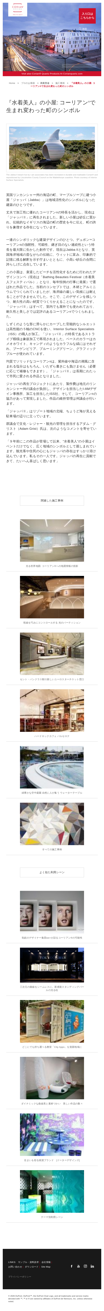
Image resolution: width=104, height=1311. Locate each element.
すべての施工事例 (52, 849)
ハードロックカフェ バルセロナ (52, 736)
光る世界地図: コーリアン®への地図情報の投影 (52, 566)
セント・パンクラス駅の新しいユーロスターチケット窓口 (52, 679)
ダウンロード (32, 1266)
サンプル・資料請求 (28, 1262)
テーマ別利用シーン (52, 1217)
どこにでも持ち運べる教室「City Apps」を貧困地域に (52, 1047)
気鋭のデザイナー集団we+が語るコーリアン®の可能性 (52, 938)
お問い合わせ (15, 1266)
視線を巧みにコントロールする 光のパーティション (52, 622)
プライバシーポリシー (19, 1276)
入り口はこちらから (87, 15)
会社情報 (46, 1262)
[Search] (88, 29)
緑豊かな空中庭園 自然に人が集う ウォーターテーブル (52, 793)
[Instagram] (85, 1266)
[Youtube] (78, 1266)
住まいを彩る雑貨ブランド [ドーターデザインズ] (52, 1160)
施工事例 (60, 83)
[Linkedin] (92, 1266)
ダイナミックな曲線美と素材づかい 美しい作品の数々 (52, 1103)
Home (12, 83)
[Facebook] (71, 1266)
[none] (89, 29)
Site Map (45, 1266)
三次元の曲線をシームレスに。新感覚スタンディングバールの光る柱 (52, 988)
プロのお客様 (28, 83)
